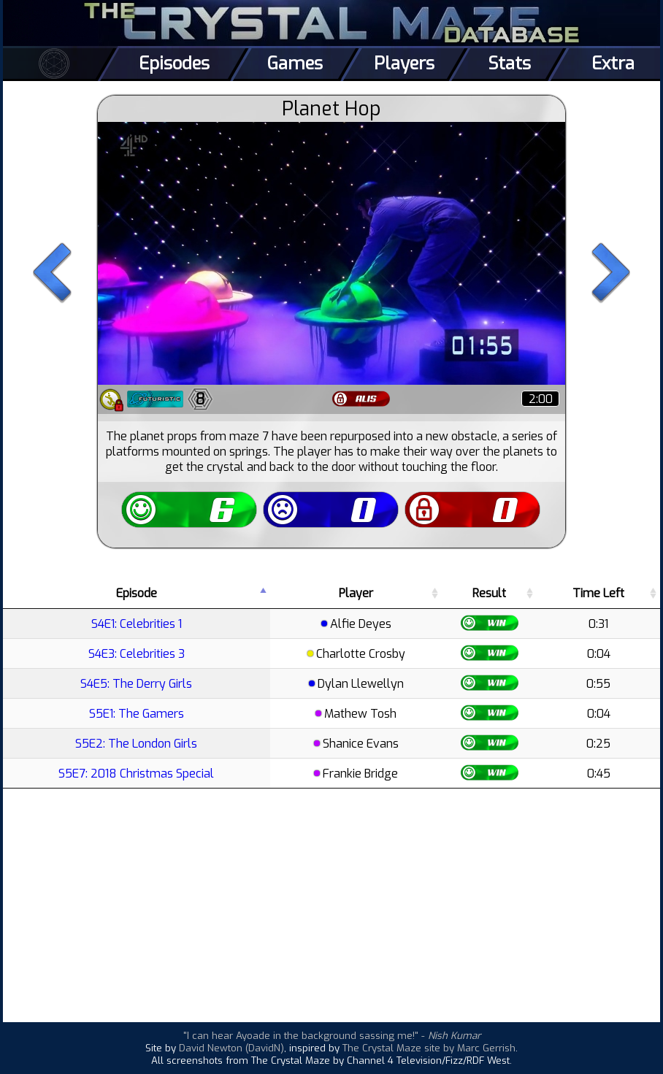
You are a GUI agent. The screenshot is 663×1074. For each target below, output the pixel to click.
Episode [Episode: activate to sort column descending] (136, 593)
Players (404, 63)
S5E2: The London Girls (136, 743)
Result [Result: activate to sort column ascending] (489, 593)
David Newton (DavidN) (231, 1048)
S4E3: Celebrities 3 (136, 653)
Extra (613, 63)
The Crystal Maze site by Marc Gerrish (429, 1048)
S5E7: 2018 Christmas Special (136, 773)
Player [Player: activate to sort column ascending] (356, 593)
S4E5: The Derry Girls (136, 683)
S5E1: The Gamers (136, 713)
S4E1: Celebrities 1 (136, 624)
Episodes (174, 63)
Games (295, 63)
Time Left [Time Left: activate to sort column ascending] (598, 593)
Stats (509, 63)
